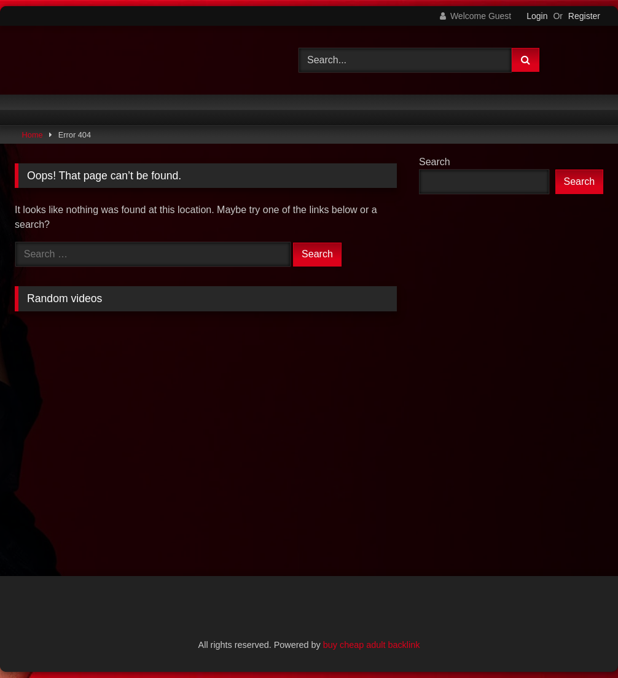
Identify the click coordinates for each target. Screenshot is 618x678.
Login (536, 16)
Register (584, 16)
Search (434, 162)
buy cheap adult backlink (371, 645)
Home (32, 134)
